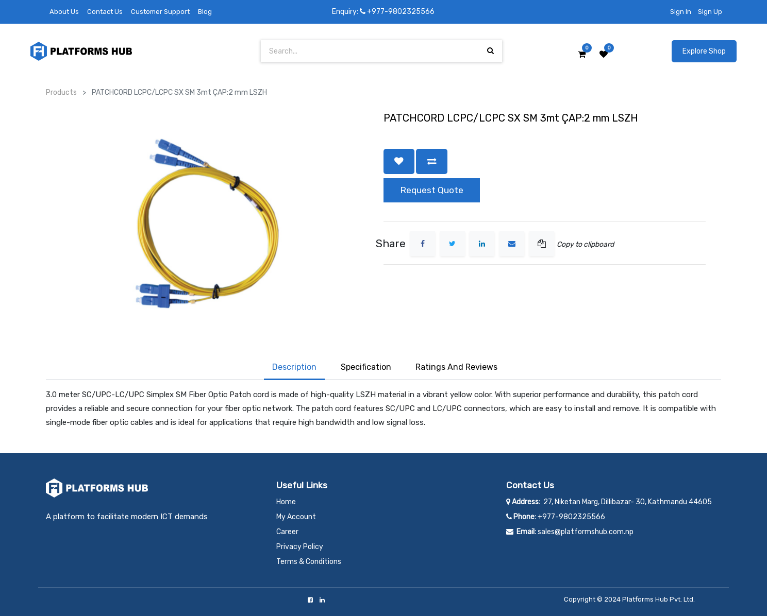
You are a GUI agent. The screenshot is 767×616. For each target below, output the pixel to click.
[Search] (490, 51)
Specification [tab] (366, 367)
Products (61, 92)
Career (287, 531)
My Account (296, 516)
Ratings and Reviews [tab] (456, 367)
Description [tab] (294, 367)
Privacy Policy (299, 546)
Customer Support (160, 11)
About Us (64, 11)
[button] (399, 161)
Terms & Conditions (308, 561)
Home (286, 502)
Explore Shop (704, 51)
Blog (205, 11)
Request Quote (431, 190)
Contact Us (105, 11)
